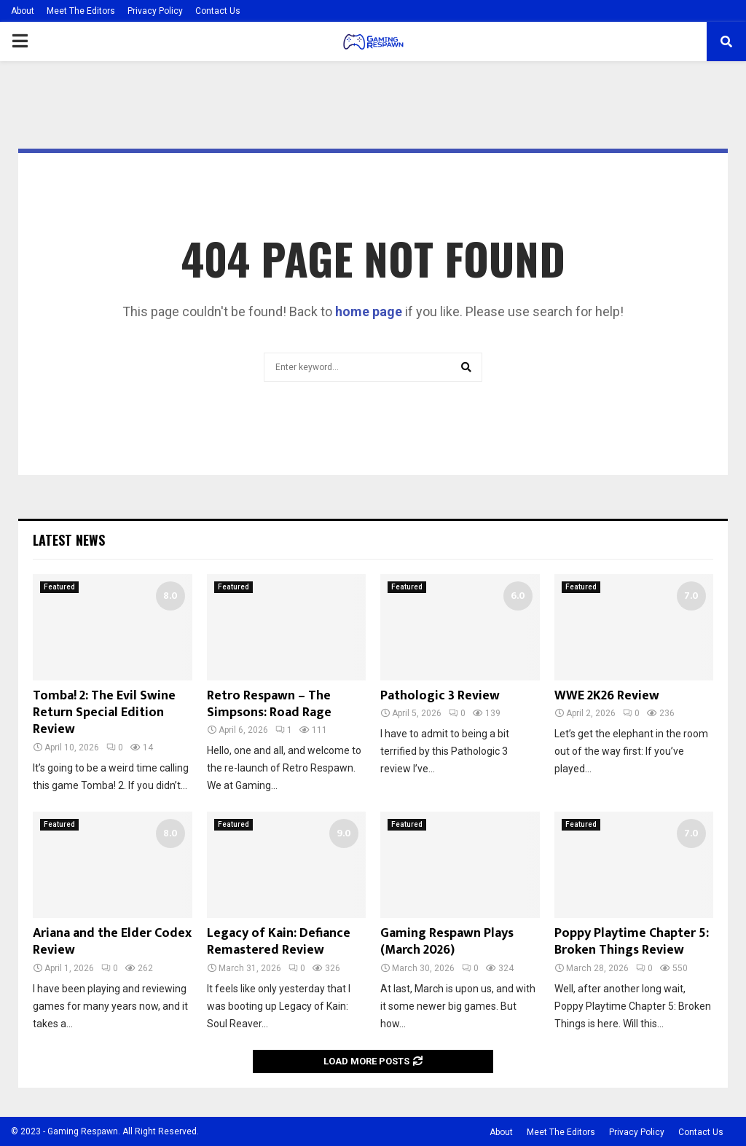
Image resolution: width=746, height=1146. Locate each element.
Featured (59, 587)
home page (368, 311)
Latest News (69, 539)
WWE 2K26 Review (606, 696)
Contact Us (217, 11)
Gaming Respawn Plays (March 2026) (447, 941)
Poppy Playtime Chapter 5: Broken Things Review (631, 941)
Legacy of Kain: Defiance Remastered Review (278, 941)
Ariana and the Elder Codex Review (112, 941)
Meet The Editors (81, 11)
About (22, 11)
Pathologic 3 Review (440, 696)
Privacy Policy (155, 11)
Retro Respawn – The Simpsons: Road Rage (269, 704)
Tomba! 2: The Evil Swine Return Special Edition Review (104, 713)
